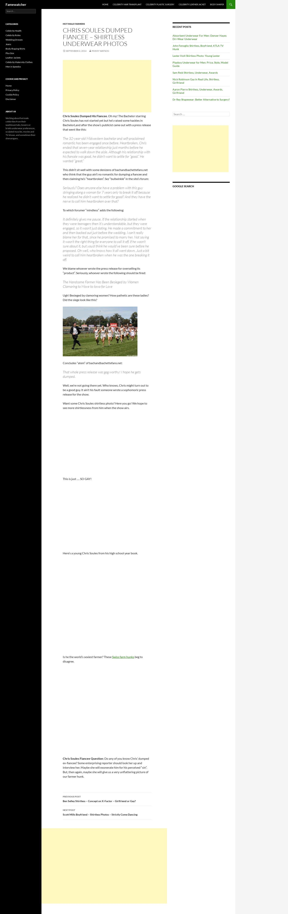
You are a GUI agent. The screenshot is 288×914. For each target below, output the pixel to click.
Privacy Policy (12, 90)
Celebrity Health (13, 30)
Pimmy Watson (100, 51)
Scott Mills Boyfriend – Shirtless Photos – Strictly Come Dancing (107, 812)
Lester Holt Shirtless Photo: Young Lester (196, 55)
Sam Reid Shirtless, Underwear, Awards (195, 72)
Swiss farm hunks (123, 657)
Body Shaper (217, 4)
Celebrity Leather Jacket (192, 4)
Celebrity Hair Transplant (127, 4)
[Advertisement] (107, 86)
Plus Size (10, 53)
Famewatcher (16, 4)
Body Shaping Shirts (15, 48)
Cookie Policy (12, 94)
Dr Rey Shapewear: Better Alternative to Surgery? (201, 99)
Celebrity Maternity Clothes (19, 62)
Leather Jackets (13, 57)
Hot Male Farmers (74, 23)
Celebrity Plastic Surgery (160, 4)
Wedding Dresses (14, 39)
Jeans (8, 44)
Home (105, 4)
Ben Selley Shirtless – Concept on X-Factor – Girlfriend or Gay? (107, 798)
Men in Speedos (13, 66)
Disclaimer (11, 99)
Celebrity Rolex (13, 35)
